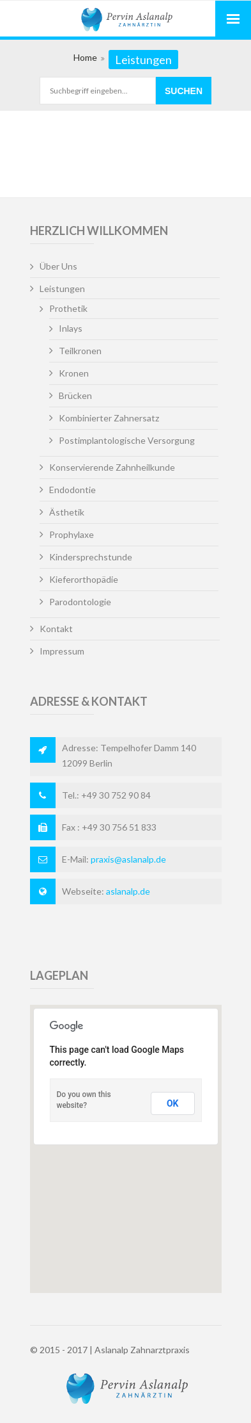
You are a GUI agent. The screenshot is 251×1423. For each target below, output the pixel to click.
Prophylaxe (71, 534)
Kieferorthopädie (83, 579)
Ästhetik (66, 512)
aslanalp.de (128, 891)
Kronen (74, 373)
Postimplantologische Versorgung (127, 440)
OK (173, 1103)
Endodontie (72, 489)
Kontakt (56, 628)
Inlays (70, 328)
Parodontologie (80, 601)
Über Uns (58, 266)
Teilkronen (80, 350)
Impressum (62, 651)
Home (85, 57)
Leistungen (62, 288)
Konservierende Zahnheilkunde (112, 467)
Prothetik (68, 308)
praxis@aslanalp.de (128, 859)
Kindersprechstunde (90, 556)
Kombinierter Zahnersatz (109, 417)
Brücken (75, 395)
